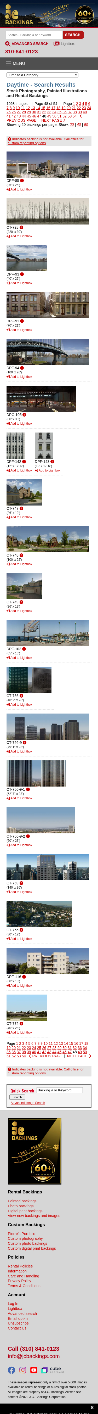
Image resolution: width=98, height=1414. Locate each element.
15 (43, 108)
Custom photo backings (27, 1243)
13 (33, 108)
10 (18, 108)
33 (49, 112)
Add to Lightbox (19, 189)
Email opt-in (18, 1318)
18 (58, 108)
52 (64, 116)
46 (34, 116)
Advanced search (22, 1313)
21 (74, 108)
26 (13, 112)
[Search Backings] (33, 35)
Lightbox (68, 44)
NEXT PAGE (53, 120)
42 (13, 116)
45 (29, 116)
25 (9, 112)
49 (49, 116)
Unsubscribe (18, 1323)
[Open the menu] (49, 64)
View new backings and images (34, 1216)
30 (34, 112)
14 (38, 108)
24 (89, 108)
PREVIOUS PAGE (45, 1056)
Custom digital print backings (32, 1248)
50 (54, 116)
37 (70, 112)
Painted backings (22, 1201)
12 (28, 108)
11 (23, 108)
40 (85, 112)
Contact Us (17, 1328)
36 (64, 112)
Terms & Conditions (24, 1286)
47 (39, 116)
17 (53, 108)
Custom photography (25, 1238)
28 (24, 112)
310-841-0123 (21, 51)
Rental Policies (20, 1266)
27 (19, 112)
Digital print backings (25, 1211)
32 (44, 112)
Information (17, 1271)
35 (59, 112)
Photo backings (20, 1206)
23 (84, 108)
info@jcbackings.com (34, 1356)
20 (69, 108)
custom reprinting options (27, 143)
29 (29, 112)
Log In (13, 1303)
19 (63, 108)
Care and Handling (23, 1276)
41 (9, 116)
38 (75, 112)
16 (48, 108)
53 (70, 116)
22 (79, 108)
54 (75, 116)
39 (80, 112)
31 (39, 112)
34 (54, 112)
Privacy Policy (19, 1281)
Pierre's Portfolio (21, 1234)
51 (59, 116)
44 (24, 116)
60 (86, 124)
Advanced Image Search (28, 1103)
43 (19, 116)
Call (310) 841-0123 (33, 1348)
